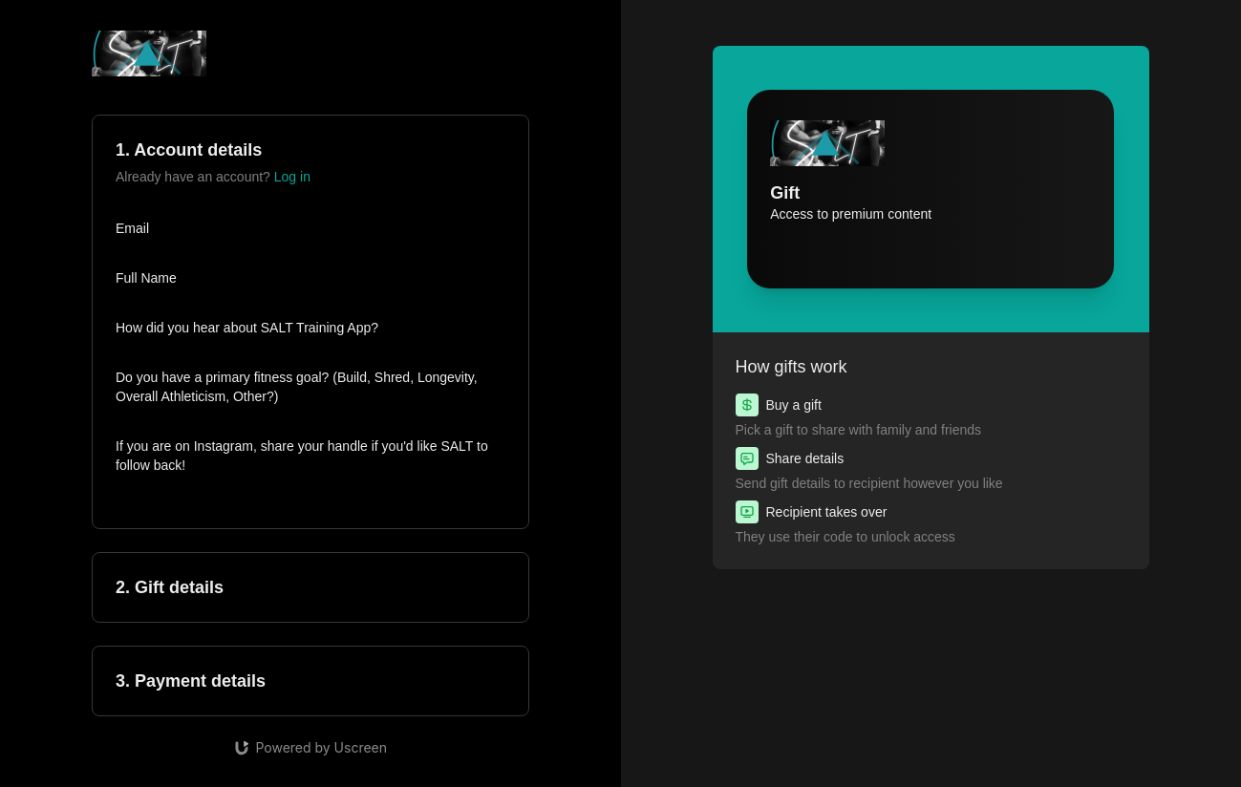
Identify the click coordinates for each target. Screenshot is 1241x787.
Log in (292, 176)
